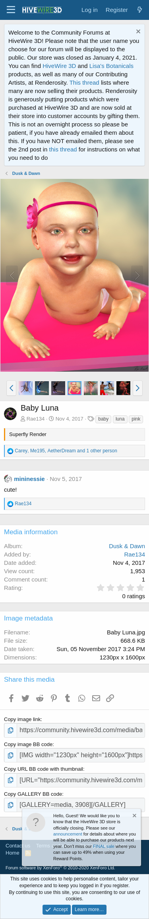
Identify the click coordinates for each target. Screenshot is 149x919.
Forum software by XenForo (60, 867)
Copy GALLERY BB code (33, 794)
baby (103, 419)
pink (136, 419)
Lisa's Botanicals (111, 65)
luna (120, 419)
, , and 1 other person (66, 451)
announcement (67, 834)
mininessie (29, 478)
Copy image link (22, 719)
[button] (11, 10)
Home (12, 853)
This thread (84, 82)
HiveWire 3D (59, 65)
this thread (63, 149)
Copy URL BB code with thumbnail (43, 769)
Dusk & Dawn (127, 546)
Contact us (18, 846)
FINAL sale (103, 846)
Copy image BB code (28, 744)
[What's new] (139, 9)
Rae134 (36, 419)
